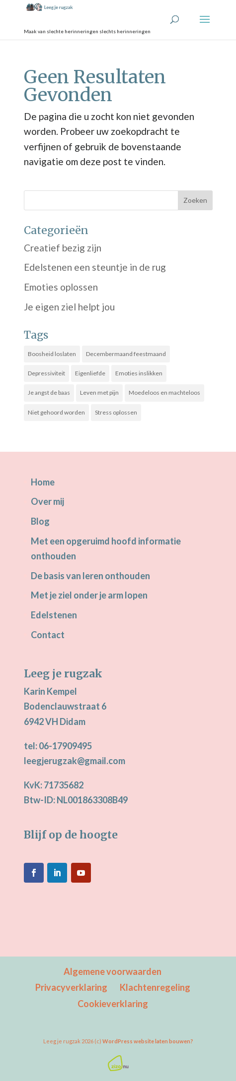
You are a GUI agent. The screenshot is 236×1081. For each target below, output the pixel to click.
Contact (48, 634)
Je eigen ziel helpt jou (69, 306)
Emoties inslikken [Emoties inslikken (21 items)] (138, 373)
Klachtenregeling (155, 987)
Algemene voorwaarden (112, 971)
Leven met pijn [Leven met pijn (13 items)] (99, 392)
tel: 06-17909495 (58, 745)
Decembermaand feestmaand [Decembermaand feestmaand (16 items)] (126, 354)
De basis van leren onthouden (90, 575)
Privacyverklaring (71, 987)
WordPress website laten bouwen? (147, 1041)
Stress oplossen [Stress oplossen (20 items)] (116, 412)
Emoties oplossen (61, 287)
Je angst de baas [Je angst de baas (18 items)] (49, 392)
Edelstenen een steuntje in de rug (95, 267)
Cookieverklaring (113, 1003)
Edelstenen (54, 614)
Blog (40, 521)
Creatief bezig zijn (62, 247)
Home (43, 482)
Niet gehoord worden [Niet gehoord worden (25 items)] (56, 412)
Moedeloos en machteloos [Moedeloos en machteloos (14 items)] (164, 392)
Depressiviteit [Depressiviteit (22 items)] (46, 373)
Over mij (47, 501)
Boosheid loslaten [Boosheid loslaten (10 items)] (52, 354)
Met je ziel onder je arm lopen (89, 595)
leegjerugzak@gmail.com (74, 760)
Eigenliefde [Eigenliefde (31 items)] (90, 373)
